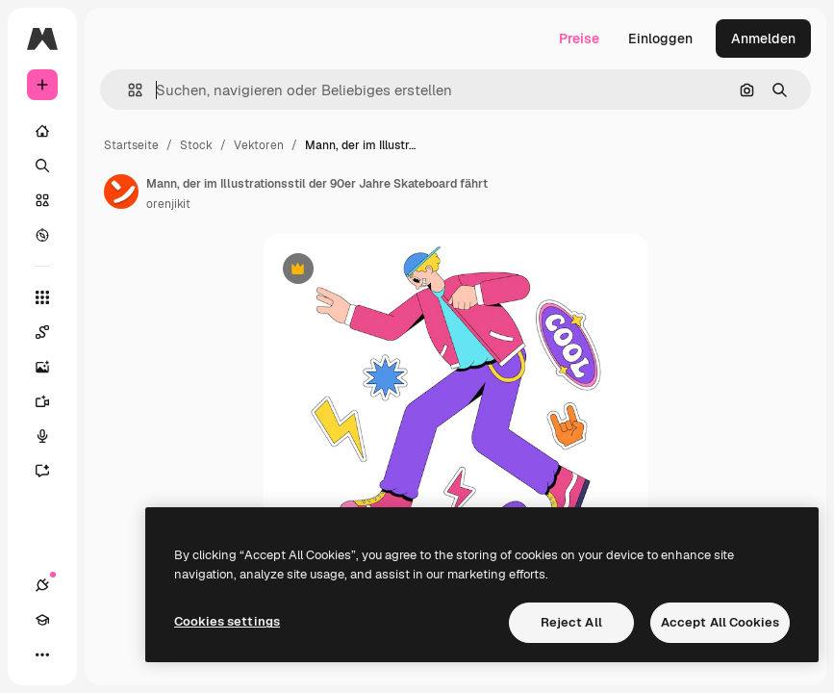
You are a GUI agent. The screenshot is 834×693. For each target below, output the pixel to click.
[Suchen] (42, 165)
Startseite (131, 145)
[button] (127, 90)
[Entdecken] (42, 234)
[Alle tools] (42, 297)
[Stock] (42, 200)
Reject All (571, 622)
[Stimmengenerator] (52, 436)
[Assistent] (52, 470)
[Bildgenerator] (52, 366)
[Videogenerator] (52, 401)
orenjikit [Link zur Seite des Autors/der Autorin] (168, 204)
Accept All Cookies (720, 622)
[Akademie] (42, 619)
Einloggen (660, 38)
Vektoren (259, 145)
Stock (196, 145)
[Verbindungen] (42, 585)
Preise (579, 38)
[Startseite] (42, 131)
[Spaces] (52, 332)
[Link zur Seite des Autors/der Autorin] (121, 191)
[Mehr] (42, 654)
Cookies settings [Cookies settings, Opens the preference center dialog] (227, 621)
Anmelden (763, 38)
